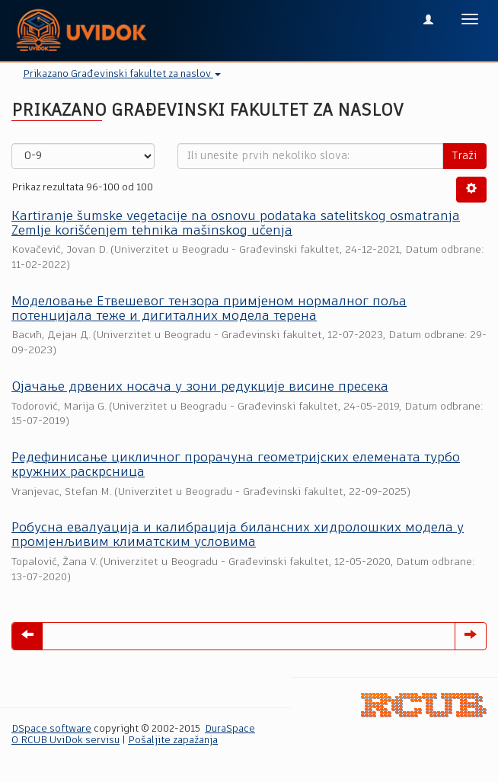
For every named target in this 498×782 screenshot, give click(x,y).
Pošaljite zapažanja (173, 740)
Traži (464, 156)
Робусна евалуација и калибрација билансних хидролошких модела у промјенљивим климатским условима (237, 535)
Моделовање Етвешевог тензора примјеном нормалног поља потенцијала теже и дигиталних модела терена (209, 309)
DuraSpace (230, 729)
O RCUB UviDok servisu (65, 740)
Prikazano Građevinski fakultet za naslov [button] (122, 74)
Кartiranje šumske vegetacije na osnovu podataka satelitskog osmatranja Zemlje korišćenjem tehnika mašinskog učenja (235, 224)
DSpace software (51, 729)
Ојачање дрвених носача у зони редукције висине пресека (199, 387)
